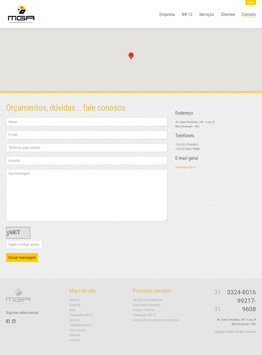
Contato (249, 14)
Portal (250, 2)
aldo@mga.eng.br (185, 167)
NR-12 (187, 14)
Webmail (74, 335)
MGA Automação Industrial (21, 14)
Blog (72, 310)
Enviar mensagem (22, 257)
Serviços (206, 14)
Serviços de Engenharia (147, 300)
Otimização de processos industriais (155, 320)
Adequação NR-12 (80, 315)
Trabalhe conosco (80, 325)
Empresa (167, 14)
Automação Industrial (146, 305)
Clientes (228, 14)
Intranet (74, 340)
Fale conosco (77, 330)
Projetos (143, 310)
